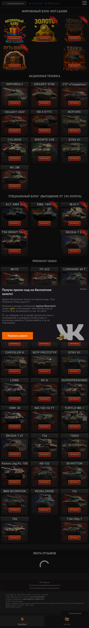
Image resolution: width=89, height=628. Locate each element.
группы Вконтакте (46, 305)
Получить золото (17, 335)
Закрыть (83, 289)
